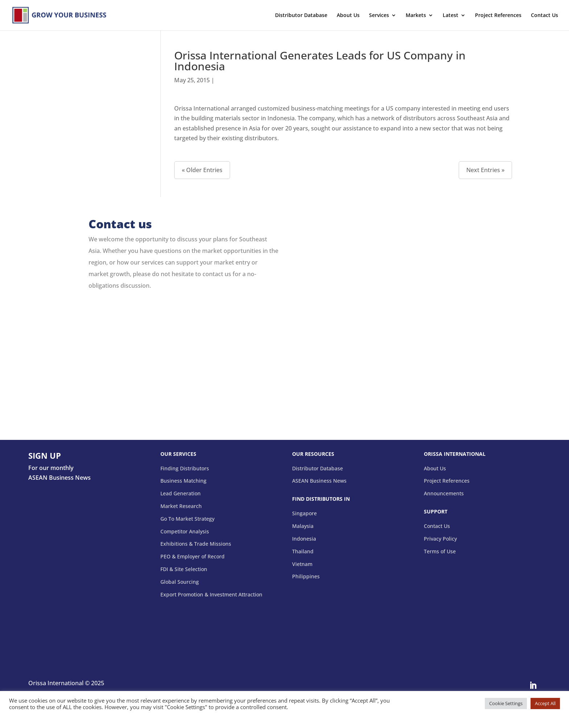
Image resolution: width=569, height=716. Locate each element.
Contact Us (544, 15)
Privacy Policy (440, 539)
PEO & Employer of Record (192, 557)
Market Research (181, 506)
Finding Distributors (184, 469)
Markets (416, 15)
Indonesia (304, 539)
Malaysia (303, 526)
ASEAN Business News (319, 481)
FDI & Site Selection (183, 569)
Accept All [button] (545, 703)
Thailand (303, 552)
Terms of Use (440, 552)
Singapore (304, 514)
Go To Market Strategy (187, 519)
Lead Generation (180, 494)
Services (379, 15)
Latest (450, 15)
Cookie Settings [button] (506, 703)
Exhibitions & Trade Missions (195, 544)
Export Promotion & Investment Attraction (211, 595)
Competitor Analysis (184, 532)
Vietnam (302, 564)
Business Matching (183, 481)
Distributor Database (301, 15)
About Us (348, 15)
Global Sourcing (179, 582)
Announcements (444, 494)
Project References (498, 15)
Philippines (306, 577)
